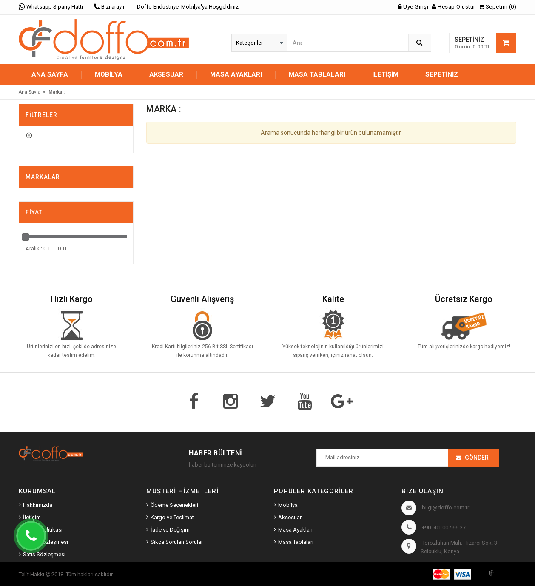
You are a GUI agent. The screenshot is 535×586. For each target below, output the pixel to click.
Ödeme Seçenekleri (174, 505)
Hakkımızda (37, 505)
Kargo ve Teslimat (172, 517)
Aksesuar (290, 517)
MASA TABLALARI (317, 74)
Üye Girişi (413, 6)
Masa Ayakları (295, 529)
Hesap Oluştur (453, 6)
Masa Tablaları (295, 542)
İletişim (385, 74)
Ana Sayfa (49, 74)
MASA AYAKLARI (236, 74)
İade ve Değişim (170, 529)
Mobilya (288, 505)
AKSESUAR (166, 74)
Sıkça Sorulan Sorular (177, 542)
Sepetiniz (441, 74)
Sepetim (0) (498, 6)
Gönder (477, 457)
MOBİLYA (108, 74)
